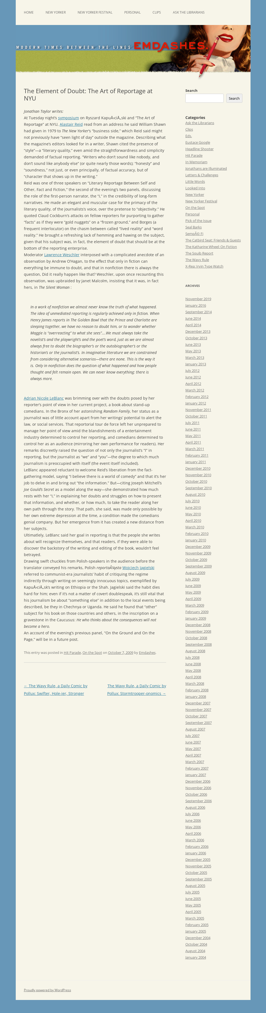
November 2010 (198, 474)
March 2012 (194, 390)
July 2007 (192, 735)
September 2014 (198, 311)
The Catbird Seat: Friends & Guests (213, 240)
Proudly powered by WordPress (47, 990)
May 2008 (193, 670)
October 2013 (196, 337)
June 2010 (193, 507)
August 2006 (195, 807)
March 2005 (194, 918)
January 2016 (195, 305)
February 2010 (196, 533)
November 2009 (198, 553)
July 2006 (192, 813)
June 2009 (193, 585)
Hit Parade (72, 652)
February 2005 (196, 924)
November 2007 (198, 709)
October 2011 (196, 416)
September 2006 (198, 800)
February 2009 (196, 611)
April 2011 (193, 442)
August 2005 (195, 885)
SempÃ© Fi (194, 233)
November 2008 (198, 631)
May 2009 (193, 592)
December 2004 (197, 937)
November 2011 (198, 409)
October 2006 (196, 794)
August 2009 (195, 572)
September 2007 (198, 722)
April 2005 (193, 911)
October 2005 (196, 872)
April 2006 (193, 833)
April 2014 (193, 324)
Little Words (195, 181)
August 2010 (195, 494)
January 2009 (195, 618)
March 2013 (194, 357)
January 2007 (195, 774)
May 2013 (193, 351)
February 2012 (196, 396)
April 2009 (193, 598)
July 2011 (192, 422)
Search (191, 90)
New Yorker (56, 12)
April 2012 (193, 383)
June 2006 (193, 820)
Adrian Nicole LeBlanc (44, 398)
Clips (157, 12)
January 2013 (195, 364)
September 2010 (198, 487)
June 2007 (193, 742)
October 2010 (196, 481)
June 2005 (193, 898)
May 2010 (193, 514)
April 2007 (193, 755)
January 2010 (195, 540)
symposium (68, 117)
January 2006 (195, 853)
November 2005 (198, 866)
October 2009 (196, 559)
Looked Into (195, 188)
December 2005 (197, 859)
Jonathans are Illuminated (206, 168)
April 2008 (193, 677)
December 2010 (197, 468)
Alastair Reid (71, 124)
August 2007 (195, 729)
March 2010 (194, 527)
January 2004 (195, 957)
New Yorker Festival (95, 12)
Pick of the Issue (198, 220)
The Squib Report (199, 253)
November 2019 (198, 298)
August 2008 (195, 650)
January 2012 (195, 403)
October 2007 (196, 716)
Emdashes (147, 652)
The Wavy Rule (197, 259)
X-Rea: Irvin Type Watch (204, 266)
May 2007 (193, 748)
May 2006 (193, 826)
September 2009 (198, 566)
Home (29, 12)
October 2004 (196, 944)
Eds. (188, 135)
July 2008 (192, 657)
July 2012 (192, 370)
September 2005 (198, 879)
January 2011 (195, 461)
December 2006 (197, 781)
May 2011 (193, 435)
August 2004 (195, 950)
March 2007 (194, 761)
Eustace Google (197, 142)
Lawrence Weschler (62, 254)
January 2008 (195, 696)
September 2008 (198, 644)
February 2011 (196, 455)
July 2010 (192, 500)
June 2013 (193, 344)
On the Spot (92, 652)
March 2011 (194, 448)
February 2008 (196, 690)
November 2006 (198, 787)
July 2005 (192, 892)
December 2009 (197, 546)
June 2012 (193, 377)
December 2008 (197, 624)
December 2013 (197, 331)
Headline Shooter (199, 148)
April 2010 (193, 520)
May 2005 (193, 905)
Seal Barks (193, 227)
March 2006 (194, 840)
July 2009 (192, 579)
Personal (132, 12)
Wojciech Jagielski (138, 567)
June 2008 (193, 663)
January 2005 (195, 931)
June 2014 (193, 318)
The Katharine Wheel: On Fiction (211, 246)
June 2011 (193, 429)
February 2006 (196, 846)
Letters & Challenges (201, 175)
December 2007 (197, 703)
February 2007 (196, 768)
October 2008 (196, 637)
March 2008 (194, 683)
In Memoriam (196, 161)
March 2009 (194, 605)
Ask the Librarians (189, 12)
